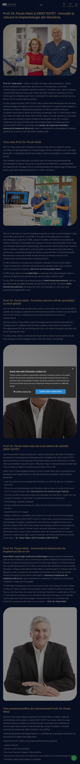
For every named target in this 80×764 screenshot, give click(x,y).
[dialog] (40, 382)
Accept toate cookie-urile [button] (51, 392)
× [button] (72, 369)
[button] (22, 392)
